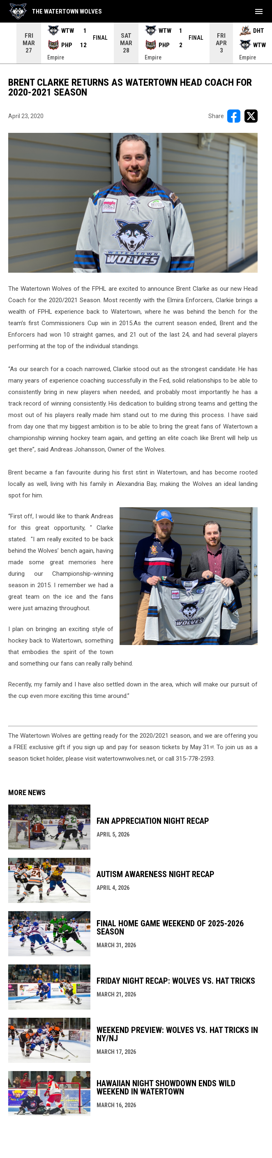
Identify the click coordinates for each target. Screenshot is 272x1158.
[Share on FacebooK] (233, 116)
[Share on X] (251, 116)
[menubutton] (259, 11)
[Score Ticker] (136, 43)
